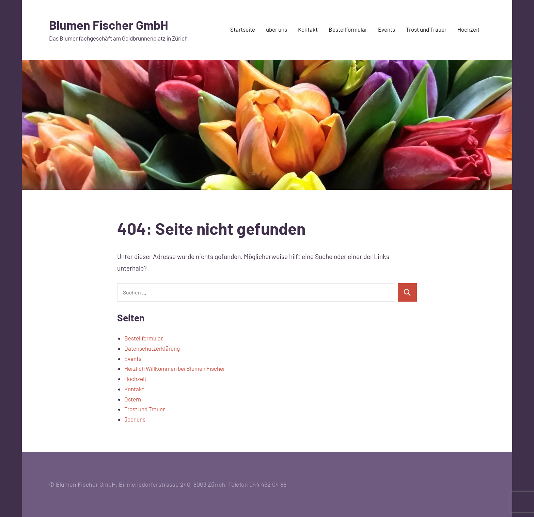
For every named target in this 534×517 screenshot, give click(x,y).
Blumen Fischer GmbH (108, 24)
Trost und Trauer (426, 29)
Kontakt (308, 29)
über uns (276, 29)
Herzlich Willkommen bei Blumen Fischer (174, 368)
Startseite (242, 29)
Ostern (132, 399)
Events (386, 29)
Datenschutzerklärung (152, 348)
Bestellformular (348, 29)
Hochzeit (468, 29)
